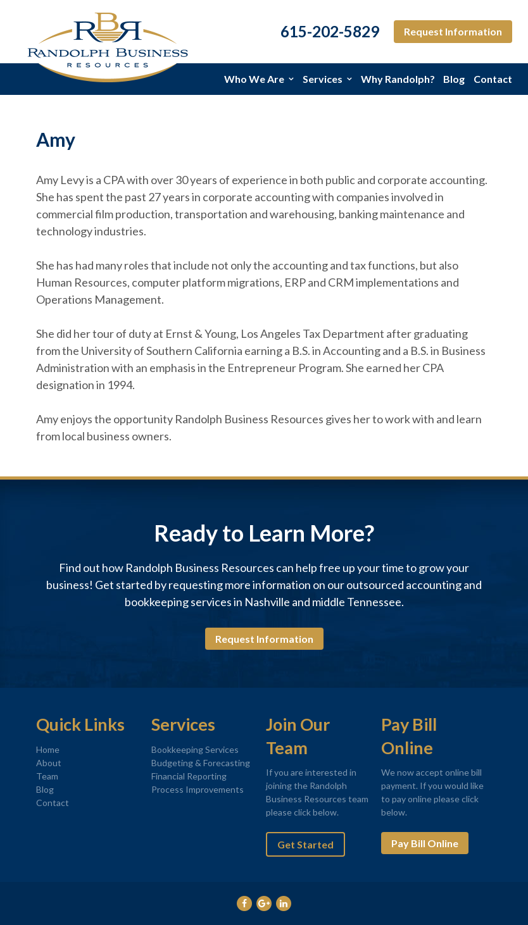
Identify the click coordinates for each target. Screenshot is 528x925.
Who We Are (254, 79)
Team (47, 776)
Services (323, 79)
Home (48, 749)
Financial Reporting (189, 776)
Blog (454, 79)
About (48, 762)
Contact (493, 79)
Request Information (453, 31)
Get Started (305, 844)
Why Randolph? (398, 79)
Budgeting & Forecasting (200, 762)
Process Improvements (197, 789)
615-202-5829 (329, 31)
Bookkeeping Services (195, 749)
